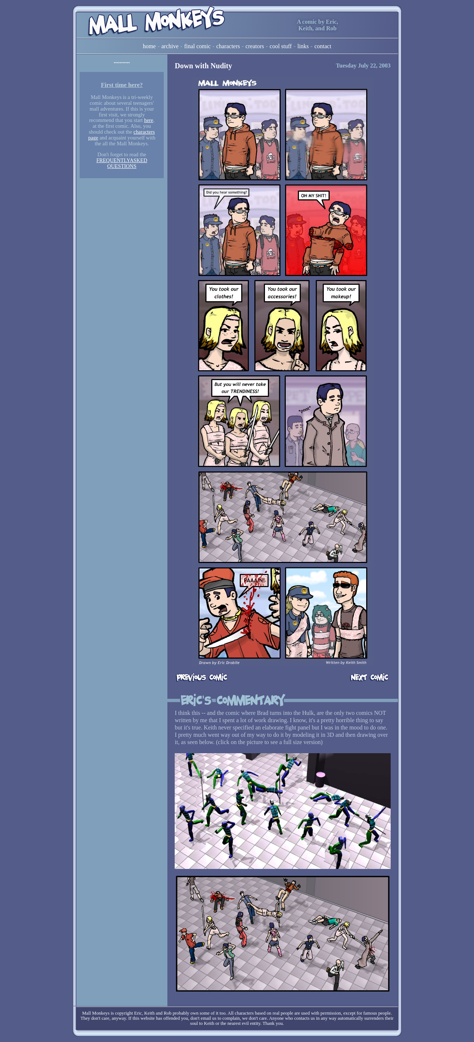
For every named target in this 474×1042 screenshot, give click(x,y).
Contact (322, 46)
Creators (255, 46)
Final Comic (197, 46)
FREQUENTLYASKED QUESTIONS (121, 163)
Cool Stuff (281, 46)
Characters (228, 46)
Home (149, 46)
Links (303, 46)
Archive (170, 46)
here (148, 120)
